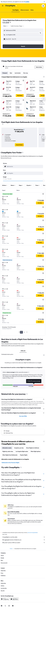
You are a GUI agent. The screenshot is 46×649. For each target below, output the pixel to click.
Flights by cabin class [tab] (7, 451)
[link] (19, 144)
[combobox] (6, 26)
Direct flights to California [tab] (32, 448)
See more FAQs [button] (23, 416)
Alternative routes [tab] (6, 448)
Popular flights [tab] (23, 455)
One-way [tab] (25, 73)
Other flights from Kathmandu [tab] (9, 455)
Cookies (27, 1)
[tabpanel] (23, 378)
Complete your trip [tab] (19, 448)
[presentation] (10, 22)
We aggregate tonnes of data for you (23, 540)
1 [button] (21, 332)
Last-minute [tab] (18, 73)
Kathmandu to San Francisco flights (10, 462)
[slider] (43, 181)
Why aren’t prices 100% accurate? (23, 542)
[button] (44, 1)
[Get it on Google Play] (5, 599)
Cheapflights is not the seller (23, 537)
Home (11, 548)
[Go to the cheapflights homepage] (11, 6)
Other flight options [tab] (35, 451)
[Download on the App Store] (14, 599)
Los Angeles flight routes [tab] (22, 451)
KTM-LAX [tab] (23, 350)
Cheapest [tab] (4, 73)
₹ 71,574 (6, 22)
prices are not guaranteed (33, 532)
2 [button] (24, 332)
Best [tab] (11, 73)
